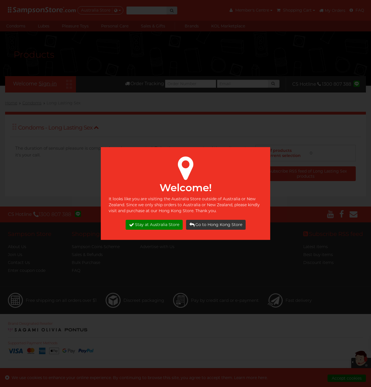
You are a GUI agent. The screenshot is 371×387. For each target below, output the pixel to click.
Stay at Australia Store (154, 224)
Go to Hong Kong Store (215, 224)
